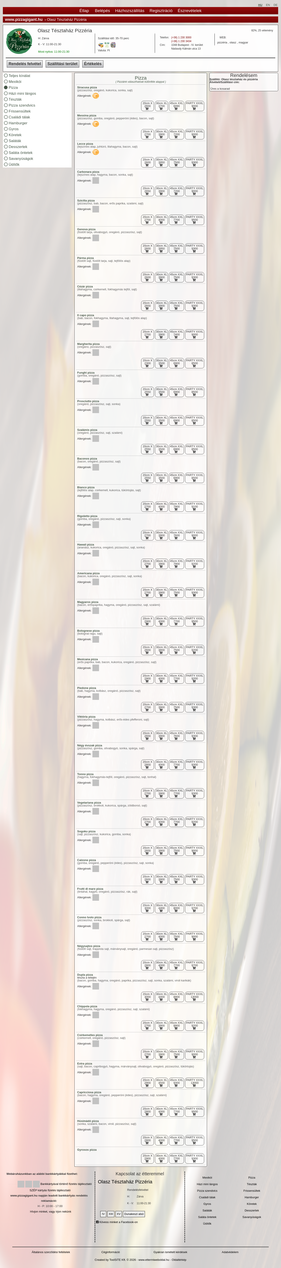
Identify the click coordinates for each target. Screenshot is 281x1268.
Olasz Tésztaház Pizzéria (125, 1181)
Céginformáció (110, 1252)
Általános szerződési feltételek (51, 1252)
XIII (111, 1214)
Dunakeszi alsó (134, 1214)
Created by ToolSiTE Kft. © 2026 (115, 1259)
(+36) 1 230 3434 (181, 41)
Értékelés (93, 64)
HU (260, 5)
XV (119, 1214)
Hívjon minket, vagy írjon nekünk (50, 1211)
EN (268, 5)
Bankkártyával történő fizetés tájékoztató (66, 1184)
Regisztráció (161, 10)
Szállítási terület (62, 64)
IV (103, 1214)
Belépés (102, 10)
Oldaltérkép (179, 1259)
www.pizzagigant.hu (24, 19)
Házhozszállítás (129, 10)
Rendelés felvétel (25, 64)
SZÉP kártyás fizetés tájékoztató (50, 1190)
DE (275, 5)
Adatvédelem (230, 1252)
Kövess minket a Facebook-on (117, 1222)
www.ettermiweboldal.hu (154, 1259)
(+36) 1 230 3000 (181, 37)
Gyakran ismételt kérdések (170, 1252)
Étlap (84, 10)
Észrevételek (190, 10)
